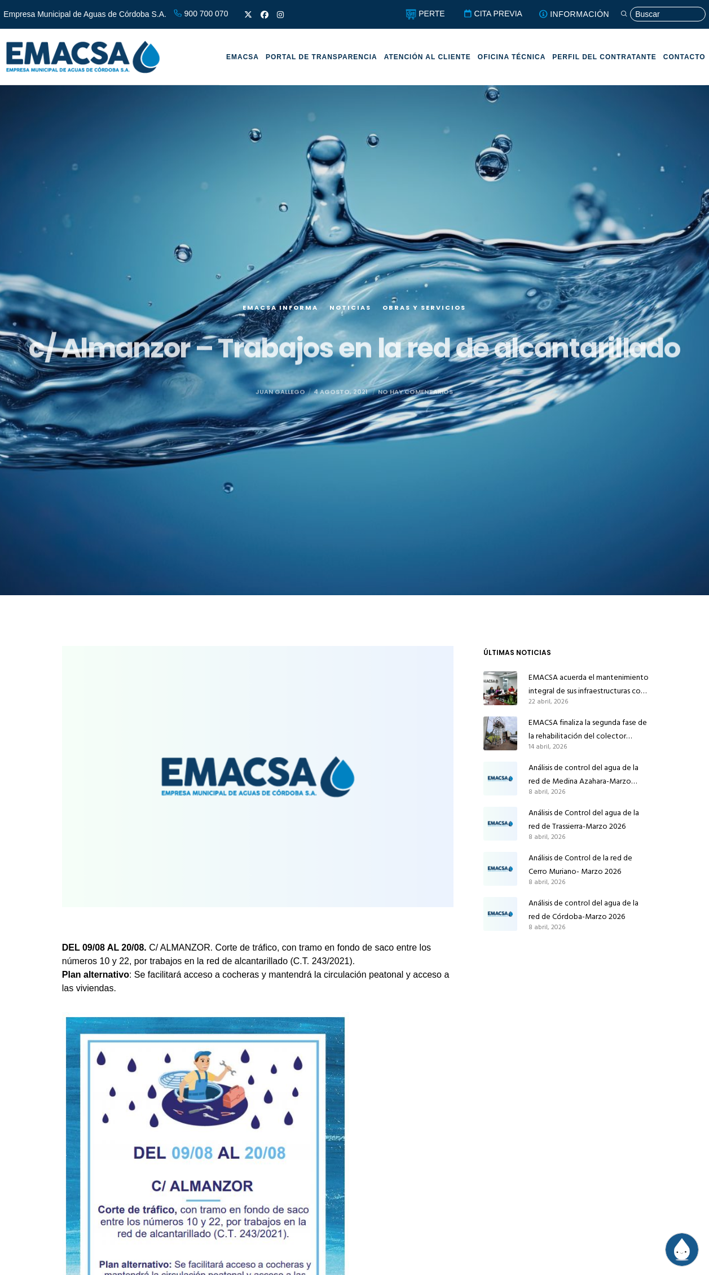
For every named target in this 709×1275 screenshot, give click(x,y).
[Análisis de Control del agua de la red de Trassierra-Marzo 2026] (500, 823)
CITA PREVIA (492, 13)
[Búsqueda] (663, 14)
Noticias (350, 317)
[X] (248, 15)
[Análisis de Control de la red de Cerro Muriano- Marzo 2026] (500, 868)
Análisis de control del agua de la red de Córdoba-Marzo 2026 (583, 909)
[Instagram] (280, 15)
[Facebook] (264, 15)
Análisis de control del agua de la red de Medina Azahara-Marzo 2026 (583, 774)
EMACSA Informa (280, 317)
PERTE (425, 13)
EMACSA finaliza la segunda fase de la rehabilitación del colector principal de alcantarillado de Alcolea (588, 729)
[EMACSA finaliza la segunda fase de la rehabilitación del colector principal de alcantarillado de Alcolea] (500, 733)
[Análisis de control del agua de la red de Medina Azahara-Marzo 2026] (500, 778)
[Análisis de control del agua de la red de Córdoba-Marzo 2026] (500, 913)
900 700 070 (200, 13)
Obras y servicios (424, 317)
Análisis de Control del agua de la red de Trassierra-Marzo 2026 (584, 819)
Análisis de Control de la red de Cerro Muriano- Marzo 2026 (580, 864)
